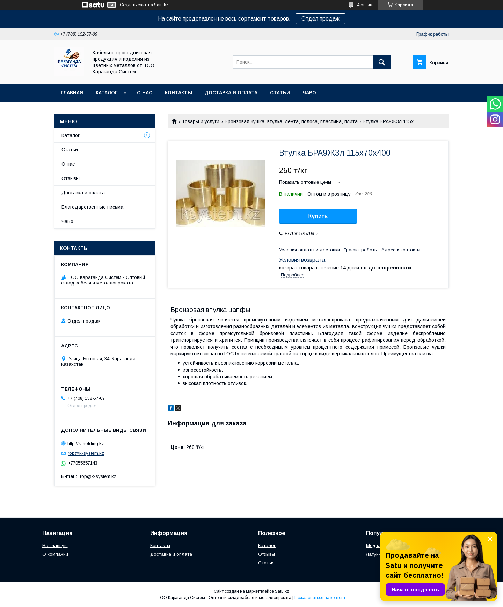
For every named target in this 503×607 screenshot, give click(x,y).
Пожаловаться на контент (319, 597)
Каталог (106, 92)
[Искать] (382, 62)
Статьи (280, 92)
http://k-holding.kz (85, 443)
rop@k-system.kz (86, 453)
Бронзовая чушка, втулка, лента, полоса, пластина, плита (291, 121)
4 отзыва (366, 4)
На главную (55, 545)
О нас (144, 92)
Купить (318, 216)
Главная (72, 92)
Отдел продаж (320, 19)
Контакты (178, 92)
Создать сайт (133, 4)
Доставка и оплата (231, 92)
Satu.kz (282, 591)
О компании (55, 554)
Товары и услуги (200, 121)
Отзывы (70, 178)
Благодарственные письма (92, 207)
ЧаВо (309, 92)
